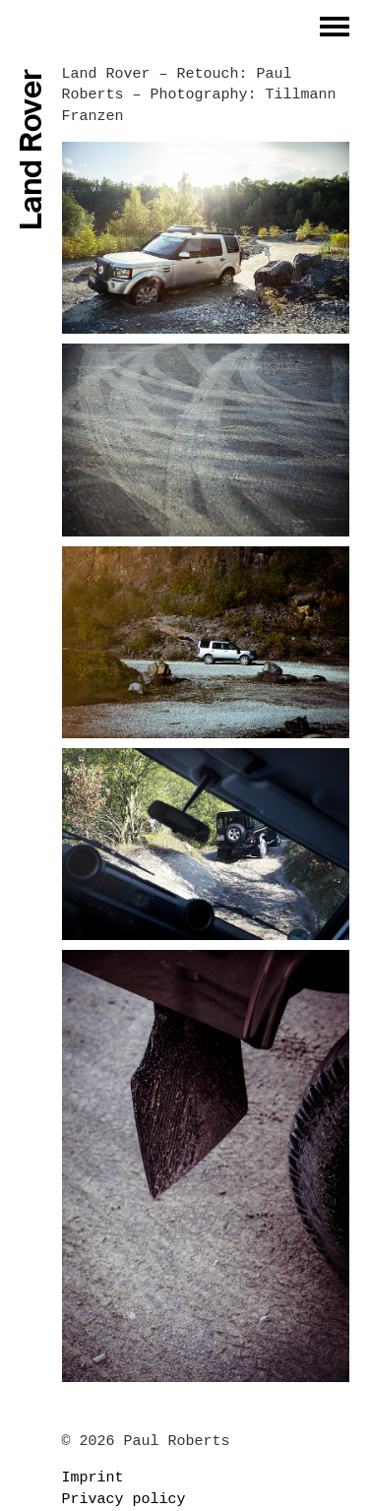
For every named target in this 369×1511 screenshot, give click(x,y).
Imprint (93, 1478)
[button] (334, 26)
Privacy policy (124, 1499)
